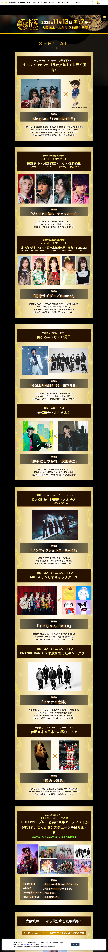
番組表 (98, 2)
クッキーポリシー (27, 944)
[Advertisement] (54, 10)
